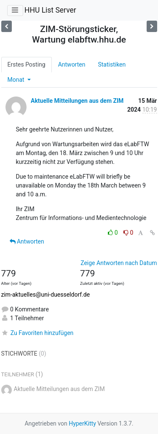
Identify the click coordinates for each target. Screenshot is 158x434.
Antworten (72, 64)
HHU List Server (50, 10)
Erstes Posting (27, 64)
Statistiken (112, 64)
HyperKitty (82, 423)
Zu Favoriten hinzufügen (37, 333)
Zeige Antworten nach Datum (118, 263)
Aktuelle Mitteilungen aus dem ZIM (77, 100)
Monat (17, 79)
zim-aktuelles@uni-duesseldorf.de (45, 294)
